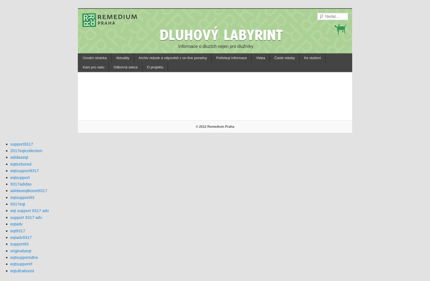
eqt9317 (17, 230)
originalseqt (21, 250)
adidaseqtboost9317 (28, 190)
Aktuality (122, 58)
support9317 (21, 144)
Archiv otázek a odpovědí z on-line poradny (172, 58)
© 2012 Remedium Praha (215, 127)
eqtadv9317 (21, 237)
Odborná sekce (126, 67)
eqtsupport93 (22, 197)
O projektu (155, 67)
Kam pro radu (93, 67)
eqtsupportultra (24, 257)
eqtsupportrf (21, 264)
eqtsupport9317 (24, 170)
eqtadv (16, 224)
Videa (260, 58)
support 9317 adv (26, 217)
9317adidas (21, 184)
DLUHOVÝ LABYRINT (222, 34)
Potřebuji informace (231, 58)
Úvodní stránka (95, 58)
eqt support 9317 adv (29, 210)
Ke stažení (312, 58)
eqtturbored (21, 164)
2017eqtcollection (26, 150)
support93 (19, 244)
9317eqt (17, 204)
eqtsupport (20, 177)
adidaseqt (19, 157)
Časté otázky (284, 58)
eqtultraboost (22, 270)
